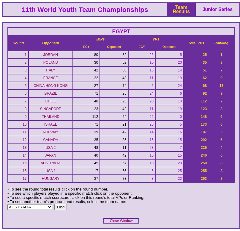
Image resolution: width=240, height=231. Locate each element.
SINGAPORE (50, 109)
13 (24, 148)
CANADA (50, 140)
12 (24, 140)
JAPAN (50, 155)
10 (24, 124)
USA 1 (50, 171)
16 (24, 171)
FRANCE (50, 78)
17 (24, 179)
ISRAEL (50, 124)
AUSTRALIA (51, 163)
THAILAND (50, 117)
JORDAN (50, 55)
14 (24, 155)
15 (24, 163)
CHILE (50, 101)
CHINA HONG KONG (51, 86)
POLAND (50, 62)
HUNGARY (50, 179)
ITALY (51, 70)
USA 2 (50, 148)
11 (24, 132)
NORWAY (50, 132)
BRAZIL (50, 93)
